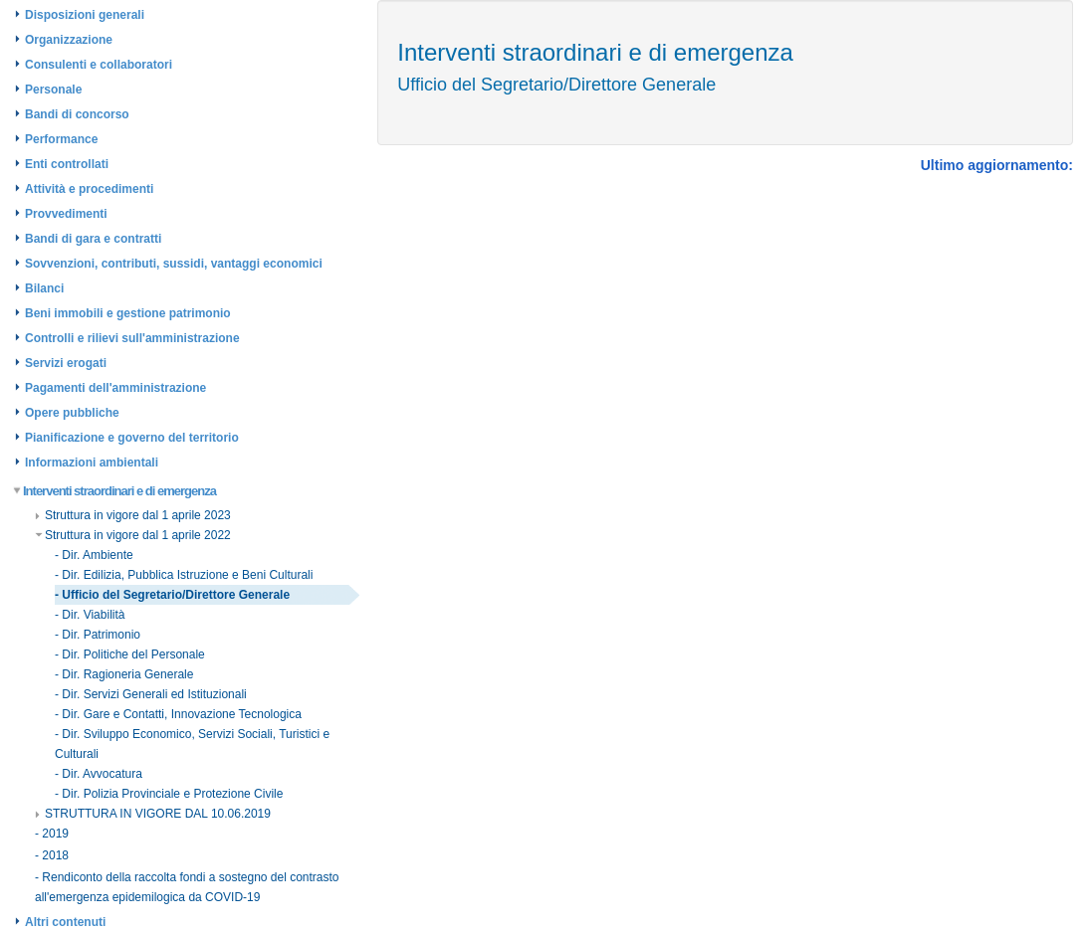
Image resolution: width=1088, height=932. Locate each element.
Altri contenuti (65, 922)
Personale (53, 89)
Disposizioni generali (84, 15)
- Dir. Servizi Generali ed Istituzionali (151, 694)
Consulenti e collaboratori (98, 65)
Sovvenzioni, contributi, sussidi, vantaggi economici (174, 264)
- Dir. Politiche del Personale (130, 654)
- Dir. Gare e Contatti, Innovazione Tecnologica (178, 714)
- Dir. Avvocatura (98, 774)
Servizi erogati (66, 363)
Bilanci (44, 288)
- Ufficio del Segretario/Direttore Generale (172, 595)
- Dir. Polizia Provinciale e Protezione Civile (169, 794)
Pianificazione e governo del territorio (132, 438)
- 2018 (52, 855)
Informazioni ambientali (91, 462)
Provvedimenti (66, 214)
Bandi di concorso (77, 114)
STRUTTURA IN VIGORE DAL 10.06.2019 (153, 814)
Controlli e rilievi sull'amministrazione (132, 338)
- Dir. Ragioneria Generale (124, 674)
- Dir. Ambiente (94, 555)
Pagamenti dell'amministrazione (115, 388)
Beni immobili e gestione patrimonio (128, 313)
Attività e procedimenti (89, 189)
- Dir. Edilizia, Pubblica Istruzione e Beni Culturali (184, 575)
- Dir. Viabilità (89, 615)
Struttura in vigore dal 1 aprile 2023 (133, 515)
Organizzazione (68, 40)
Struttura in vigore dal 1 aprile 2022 (133, 535)
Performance (61, 139)
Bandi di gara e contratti (93, 239)
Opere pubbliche (72, 413)
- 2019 (52, 833)
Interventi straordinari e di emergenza (115, 490)
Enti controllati (67, 164)
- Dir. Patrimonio (97, 635)
